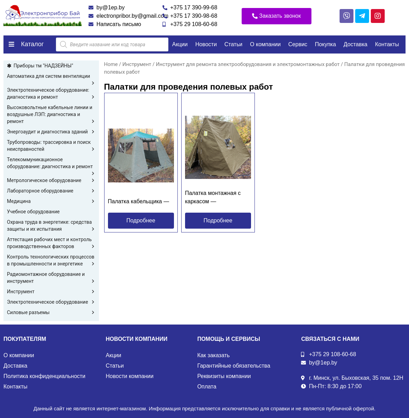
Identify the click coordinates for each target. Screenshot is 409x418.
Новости (206, 44)
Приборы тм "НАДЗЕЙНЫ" (43, 65)
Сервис (297, 44)
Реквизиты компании (224, 376)
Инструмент (51, 291)
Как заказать (213, 355)
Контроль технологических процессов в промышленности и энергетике (51, 260)
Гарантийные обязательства (233, 366)
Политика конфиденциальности (44, 376)
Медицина (51, 201)
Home (111, 64)
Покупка (325, 44)
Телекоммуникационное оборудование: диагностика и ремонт (51, 163)
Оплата (206, 387)
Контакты (387, 44)
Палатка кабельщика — (138, 201)
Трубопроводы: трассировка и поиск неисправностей (51, 146)
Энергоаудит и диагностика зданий (51, 131)
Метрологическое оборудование (51, 180)
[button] (276, 16)
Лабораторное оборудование (51, 190)
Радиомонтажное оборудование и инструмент (51, 278)
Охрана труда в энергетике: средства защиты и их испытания (51, 225)
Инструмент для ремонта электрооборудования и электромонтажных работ (248, 64)
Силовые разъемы (51, 312)
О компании (265, 44)
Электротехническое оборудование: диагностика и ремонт (51, 93)
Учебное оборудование (33, 211)
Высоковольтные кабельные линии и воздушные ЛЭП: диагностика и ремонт (51, 115)
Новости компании (130, 376)
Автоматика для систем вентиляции (51, 76)
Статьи (233, 44)
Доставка (356, 44)
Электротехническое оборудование (51, 301)
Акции (180, 44)
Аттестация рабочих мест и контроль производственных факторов (51, 243)
